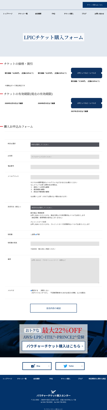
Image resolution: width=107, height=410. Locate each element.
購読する (34, 290)
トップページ (7, 14)
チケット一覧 (23, 14)
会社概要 (38, 14)
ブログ (84, 14)
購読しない (44, 290)
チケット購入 (68, 14)
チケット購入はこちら (95, 5)
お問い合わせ (99, 14)
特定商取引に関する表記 (97, 379)
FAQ (53, 14)
